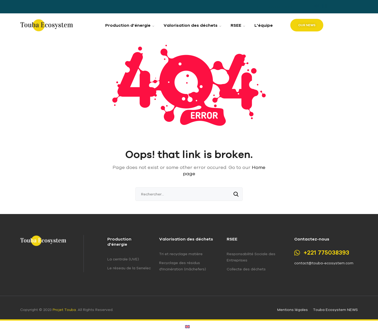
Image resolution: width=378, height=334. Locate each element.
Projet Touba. (65, 310)
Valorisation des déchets (186, 239)
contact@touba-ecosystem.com (323, 263)
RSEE (232, 239)
